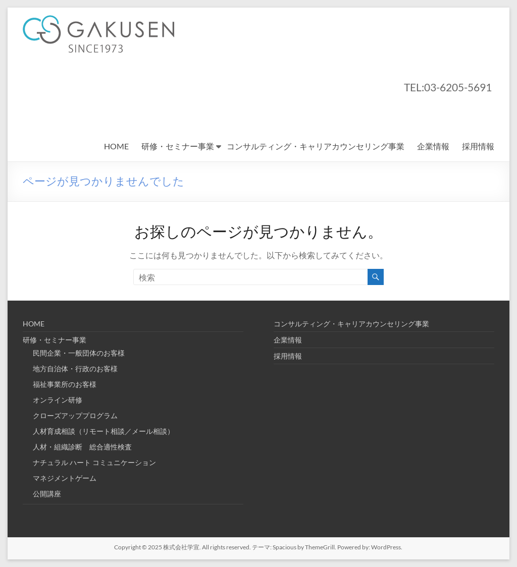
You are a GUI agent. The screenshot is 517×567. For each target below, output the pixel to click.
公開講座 (47, 493)
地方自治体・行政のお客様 (75, 368)
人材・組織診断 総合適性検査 (82, 446)
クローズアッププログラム (75, 415)
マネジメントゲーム (64, 478)
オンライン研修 (57, 399)
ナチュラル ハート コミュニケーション (94, 462)
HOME (116, 146)
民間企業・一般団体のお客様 (79, 353)
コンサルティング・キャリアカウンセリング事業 (315, 146)
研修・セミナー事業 (177, 146)
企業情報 (433, 146)
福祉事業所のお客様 (64, 384)
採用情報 (478, 146)
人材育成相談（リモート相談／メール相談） (103, 431)
